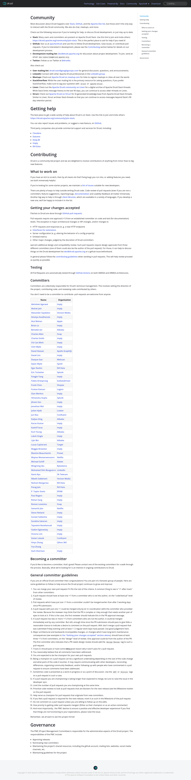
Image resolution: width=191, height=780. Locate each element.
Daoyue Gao (37, 359)
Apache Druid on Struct (60, 94)
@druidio (66, 60)
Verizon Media (64, 312)
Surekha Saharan (39, 521)
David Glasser (37, 351)
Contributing (94, 47)
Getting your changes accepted (150, 32)
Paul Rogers (36, 495)
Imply (35, 143)
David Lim (36, 355)
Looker (60, 410)
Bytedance (62, 466)
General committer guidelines (149, 52)
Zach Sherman (38, 551)
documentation (82, 193)
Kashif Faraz (37, 427)
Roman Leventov (39, 504)
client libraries (69, 197)
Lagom (60, 389)
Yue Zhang (36, 546)
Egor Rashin (36, 368)
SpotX (60, 363)
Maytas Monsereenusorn (43, 457)
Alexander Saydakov (40, 312)
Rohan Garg (36, 500)
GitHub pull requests (72, 213)
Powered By (112, 3)
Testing (144, 37)
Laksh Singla (37, 436)
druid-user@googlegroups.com (63, 70)
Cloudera (37, 133)
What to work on (148, 27)
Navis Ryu (35, 474)
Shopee (60, 385)
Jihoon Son (36, 402)
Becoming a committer (146, 46)
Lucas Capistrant (39, 444)
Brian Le (35, 325)
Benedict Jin (36, 329)
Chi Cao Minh (37, 342)
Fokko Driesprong (39, 380)
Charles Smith (37, 338)
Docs (122, 3)
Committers (146, 41)
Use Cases (100, 3)
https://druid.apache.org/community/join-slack (55, 40)
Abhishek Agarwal (39, 304)
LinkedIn (61, 470)
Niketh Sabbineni (39, 478)
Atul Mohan (36, 321)
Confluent (61, 415)
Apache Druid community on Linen (68, 87)
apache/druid (56, 43)
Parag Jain (36, 487)
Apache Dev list (98, 23)
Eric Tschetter (37, 372)
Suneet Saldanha (39, 517)
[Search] (175, 4)
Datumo (36, 136)
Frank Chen (36, 385)
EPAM (59, 491)
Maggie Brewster (39, 449)
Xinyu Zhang (37, 542)
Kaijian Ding (36, 419)
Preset (60, 453)
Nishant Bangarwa (39, 483)
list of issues (88, 185)
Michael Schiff (37, 461)
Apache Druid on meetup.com (66, 77)
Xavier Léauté (37, 538)
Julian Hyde (36, 410)
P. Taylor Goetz (38, 491)
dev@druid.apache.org (68, 53)
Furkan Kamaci (38, 389)
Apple (59, 321)
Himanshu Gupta (39, 398)
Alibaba (60, 329)
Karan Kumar (37, 423)
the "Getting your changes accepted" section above (86, 635)
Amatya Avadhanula (40, 317)
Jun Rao (34, 415)
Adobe (60, 461)
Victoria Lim (36, 534)
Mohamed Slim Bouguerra (43, 470)
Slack (72, 23)
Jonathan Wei (37, 406)
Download (156, 3)
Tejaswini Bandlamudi (41, 525)
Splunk (60, 372)
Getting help (144, 20)
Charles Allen (37, 334)
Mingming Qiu (37, 466)
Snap (59, 334)
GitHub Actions (83, 273)
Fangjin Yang (37, 376)
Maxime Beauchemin (41, 453)
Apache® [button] (143, 3)
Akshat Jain (36, 308)
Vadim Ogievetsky (39, 529)
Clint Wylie (36, 346)
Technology (89, 3)
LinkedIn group (98, 74)
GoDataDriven (63, 380)
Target (60, 444)
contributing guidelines (67, 256)
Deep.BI (36, 140)
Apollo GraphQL (64, 351)
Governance (144, 58)
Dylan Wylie (36, 363)
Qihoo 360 (62, 542)
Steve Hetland (37, 512)
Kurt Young (36, 432)
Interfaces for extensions (44, 230)
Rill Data (36, 146)
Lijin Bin (35, 440)
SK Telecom (62, 474)
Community (131, 3)
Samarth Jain (37, 508)
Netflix (60, 457)
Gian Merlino (37, 393)
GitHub (79, 23)
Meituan (61, 359)
